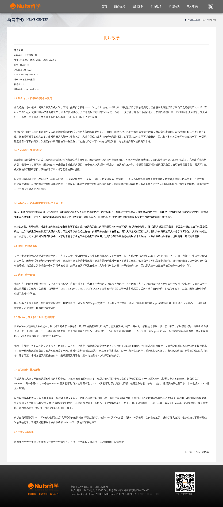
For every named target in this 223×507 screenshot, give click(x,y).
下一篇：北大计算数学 (196, 452)
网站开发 (144, 494)
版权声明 (43, 494)
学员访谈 (174, 6)
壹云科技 (155, 494)
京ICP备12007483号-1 (127, 494)
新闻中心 (212, 19)
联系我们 (54, 494)
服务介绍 (119, 6)
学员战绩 (156, 6)
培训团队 (137, 6)
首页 (104, 6)
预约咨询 (192, 6)
